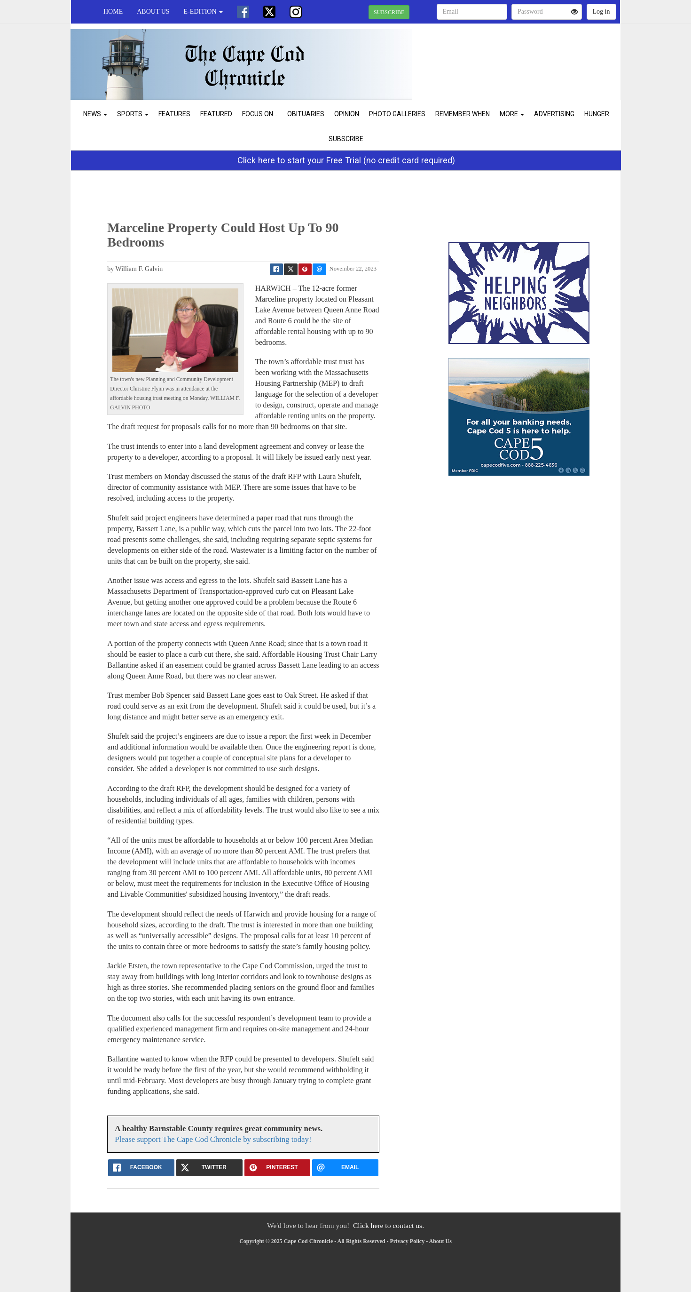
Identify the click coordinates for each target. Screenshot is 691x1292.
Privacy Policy (407, 1241)
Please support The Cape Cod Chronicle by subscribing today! (213, 1139)
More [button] (512, 114)
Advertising (554, 114)
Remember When (462, 114)
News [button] (95, 114)
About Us (153, 11)
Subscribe (346, 139)
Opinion (346, 114)
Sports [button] (133, 114)
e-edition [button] (203, 11)
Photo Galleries (397, 114)
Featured (216, 114)
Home (113, 11)
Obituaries (305, 114)
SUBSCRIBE (389, 12)
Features (174, 114)
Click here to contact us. (388, 1225)
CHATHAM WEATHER (534, 56)
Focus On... (259, 114)
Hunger (596, 114)
